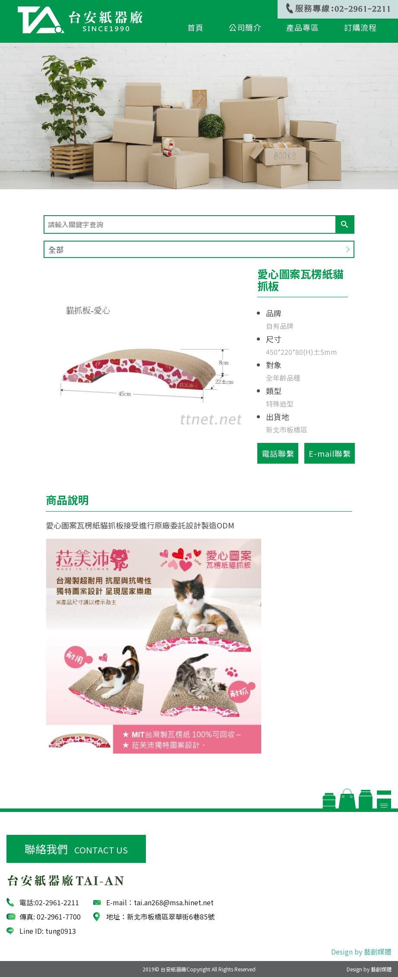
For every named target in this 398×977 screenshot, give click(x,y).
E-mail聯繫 (330, 453)
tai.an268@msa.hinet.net (174, 902)
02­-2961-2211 (57, 902)
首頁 (195, 27)
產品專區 (302, 27)
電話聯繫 (278, 453)
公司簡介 (244, 27)
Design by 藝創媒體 (361, 951)
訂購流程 (360, 27)
